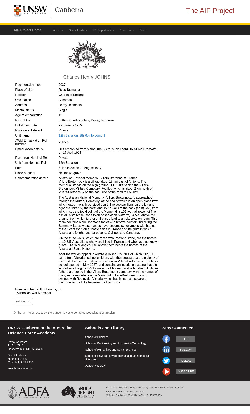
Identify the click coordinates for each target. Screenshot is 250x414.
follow (186, 349)
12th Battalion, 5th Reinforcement (82, 135)
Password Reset (175, 387)
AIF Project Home (27, 30)
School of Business (96, 337)
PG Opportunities (103, 30)
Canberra (69, 9)
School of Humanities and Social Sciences (110, 349)
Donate (143, 30)
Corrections (127, 30)
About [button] (58, 30)
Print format (23, 301)
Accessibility (142, 387)
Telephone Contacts (20, 368)
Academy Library (95, 365)
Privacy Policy (126, 387)
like (185, 339)
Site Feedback (157, 387)
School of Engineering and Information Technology (115, 343)
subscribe (186, 371)
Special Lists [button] (78, 30)
